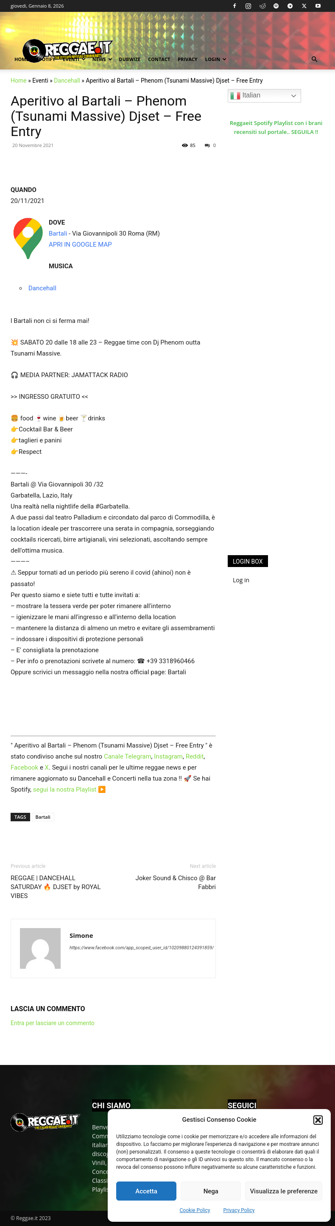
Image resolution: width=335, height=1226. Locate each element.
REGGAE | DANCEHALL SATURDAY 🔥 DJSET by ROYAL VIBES (56, 887)
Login (216, 59)
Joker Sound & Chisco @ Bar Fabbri (175, 882)
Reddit (195, 756)
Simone (81, 935)
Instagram (168, 756)
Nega (211, 1191)
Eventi (74, 59)
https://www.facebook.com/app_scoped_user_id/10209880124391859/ (142, 948)
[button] (318, 1120)
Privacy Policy (239, 1210)
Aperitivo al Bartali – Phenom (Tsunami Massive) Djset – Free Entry (106, 116)
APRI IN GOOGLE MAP (80, 244)
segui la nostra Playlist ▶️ (69, 789)
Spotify (46, 59)
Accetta (146, 1191)
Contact (159, 59)
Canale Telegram (127, 756)
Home (21, 59)
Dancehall (67, 80)
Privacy (187, 59)
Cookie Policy (195, 1210)
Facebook (24, 767)
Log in (241, 580)
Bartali (58, 233)
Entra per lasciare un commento (53, 1023)
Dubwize (130, 59)
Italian (245, 96)
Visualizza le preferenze (284, 1191)
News (102, 59)
